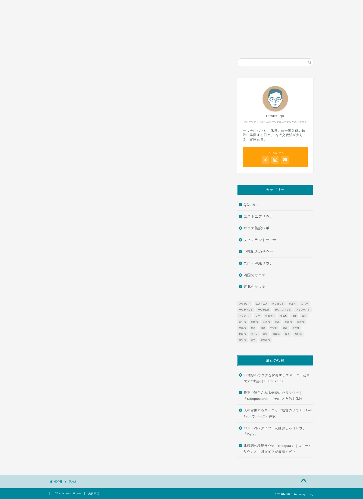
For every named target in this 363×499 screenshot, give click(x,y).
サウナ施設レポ (133, 5)
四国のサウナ (255, 275)
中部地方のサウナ (258, 252)
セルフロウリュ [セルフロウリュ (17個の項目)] (283, 309)
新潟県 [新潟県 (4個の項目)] (242, 328)
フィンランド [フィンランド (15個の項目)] (303, 309)
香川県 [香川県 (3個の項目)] (298, 334)
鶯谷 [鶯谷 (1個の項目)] (253, 340)
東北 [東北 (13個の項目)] (263, 328)
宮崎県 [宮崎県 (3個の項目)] (254, 322)
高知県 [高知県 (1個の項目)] (242, 340)
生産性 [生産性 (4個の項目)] (295, 328)
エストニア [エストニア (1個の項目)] (261, 303)
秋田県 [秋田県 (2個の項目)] (242, 334)
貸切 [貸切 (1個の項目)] (265, 334)
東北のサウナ (255, 287)
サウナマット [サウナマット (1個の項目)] (246, 309)
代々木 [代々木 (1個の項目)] (283, 316)
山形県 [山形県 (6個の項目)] (266, 322)
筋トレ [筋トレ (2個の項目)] (254, 334)
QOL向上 (251, 205)
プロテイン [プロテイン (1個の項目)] (244, 316)
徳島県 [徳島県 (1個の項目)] (288, 322)
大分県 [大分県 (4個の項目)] (242, 322)
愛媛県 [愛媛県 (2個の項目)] (300, 322)
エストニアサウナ (258, 216)
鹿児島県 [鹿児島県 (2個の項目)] (265, 340)
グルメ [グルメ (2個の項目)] (292, 303)
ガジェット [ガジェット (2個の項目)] (278, 303)
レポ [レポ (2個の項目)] (258, 316)
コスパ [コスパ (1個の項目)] (304, 303)
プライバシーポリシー (67, 493)
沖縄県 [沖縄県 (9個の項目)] (273, 328)
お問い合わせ (189, 5)
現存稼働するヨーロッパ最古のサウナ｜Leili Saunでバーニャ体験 (278, 413)
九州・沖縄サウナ (258, 263)
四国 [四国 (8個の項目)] (304, 316)
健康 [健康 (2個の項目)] (294, 316)
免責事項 (93, 493)
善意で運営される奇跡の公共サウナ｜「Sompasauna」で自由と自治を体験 (273, 395)
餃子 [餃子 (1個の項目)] (287, 334)
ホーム (77, 5)
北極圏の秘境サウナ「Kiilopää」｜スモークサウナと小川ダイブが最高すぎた (278, 449)
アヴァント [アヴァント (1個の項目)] (244, 303)
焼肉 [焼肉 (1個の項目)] (285, 328)
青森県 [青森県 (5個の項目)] (276, 334)
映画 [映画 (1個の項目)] (253, 328)
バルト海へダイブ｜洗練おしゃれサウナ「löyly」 (275, 431)
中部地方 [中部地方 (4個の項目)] (270, 316)
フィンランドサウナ (260, 240)
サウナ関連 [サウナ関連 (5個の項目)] (263, 309)
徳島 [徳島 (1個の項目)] (277, 322)
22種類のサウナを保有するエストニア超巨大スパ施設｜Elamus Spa (277, 378)
